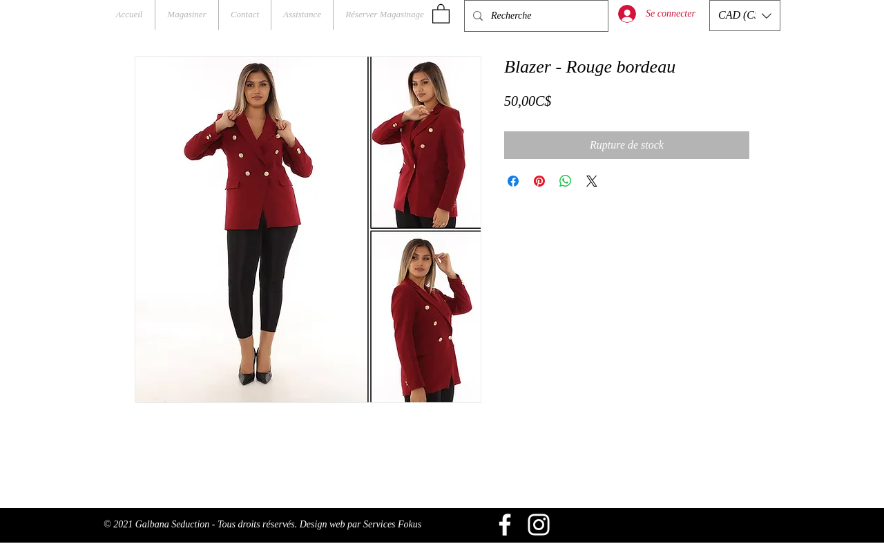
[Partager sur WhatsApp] (565, 181)
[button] (441, 13)
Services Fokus (392, 524)
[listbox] (744, 15)
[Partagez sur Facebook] (513, 181)
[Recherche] (535, 16)
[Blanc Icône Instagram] (538, 524)
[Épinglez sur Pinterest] (539, 181)
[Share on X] (592, 181)
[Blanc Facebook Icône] (504, 524)
